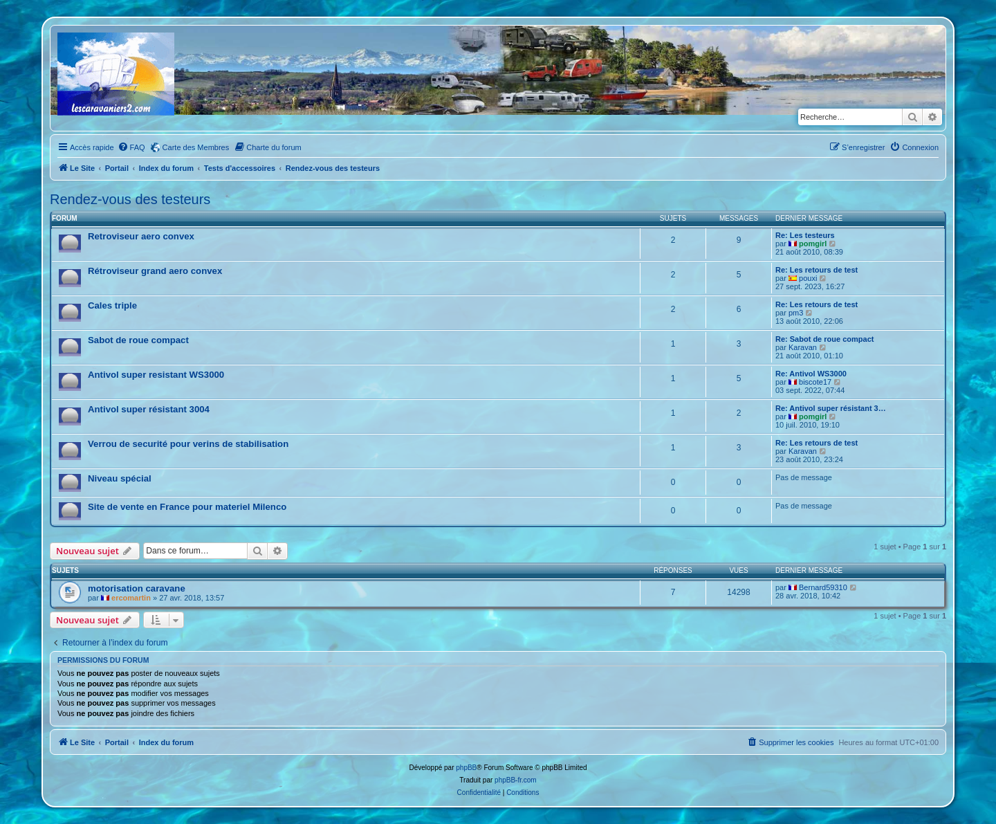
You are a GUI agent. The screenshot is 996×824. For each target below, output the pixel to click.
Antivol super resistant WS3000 (156, 374)
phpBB (466, 767)
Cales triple (112, 305)
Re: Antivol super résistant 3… (830, 408)
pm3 (795, 313)
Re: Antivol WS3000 (811, 373)
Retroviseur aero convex (141, 236)
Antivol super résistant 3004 (149, 409)
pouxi (808, 278)
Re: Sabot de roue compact (824, 339)
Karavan (802, 347)
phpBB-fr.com (516, 780)
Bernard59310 (823, 587)
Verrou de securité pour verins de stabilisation (188, 444)
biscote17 (815, 382)
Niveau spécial (119, 478)
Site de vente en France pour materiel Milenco (187, 507)
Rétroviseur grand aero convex (155, 271)
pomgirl (813, 243)
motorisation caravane (136, 588)
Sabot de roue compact (138, 340)
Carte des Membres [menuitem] (196, 147)
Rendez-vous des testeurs (130, 199)
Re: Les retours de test (816, 270)
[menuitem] (131, 147)
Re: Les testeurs (805, 235)
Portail (117, 168)
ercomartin (131, 598)
